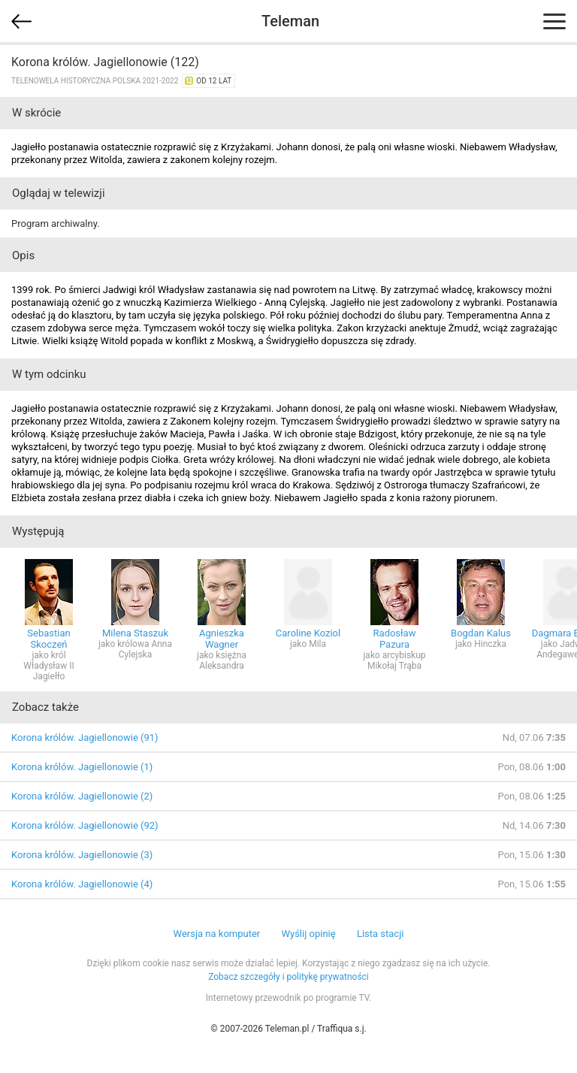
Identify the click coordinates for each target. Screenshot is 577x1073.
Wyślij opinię (308, 933)
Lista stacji (380, 933)
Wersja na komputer (217, 933)
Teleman (290, 21)
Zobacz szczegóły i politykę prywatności (288, 977)
